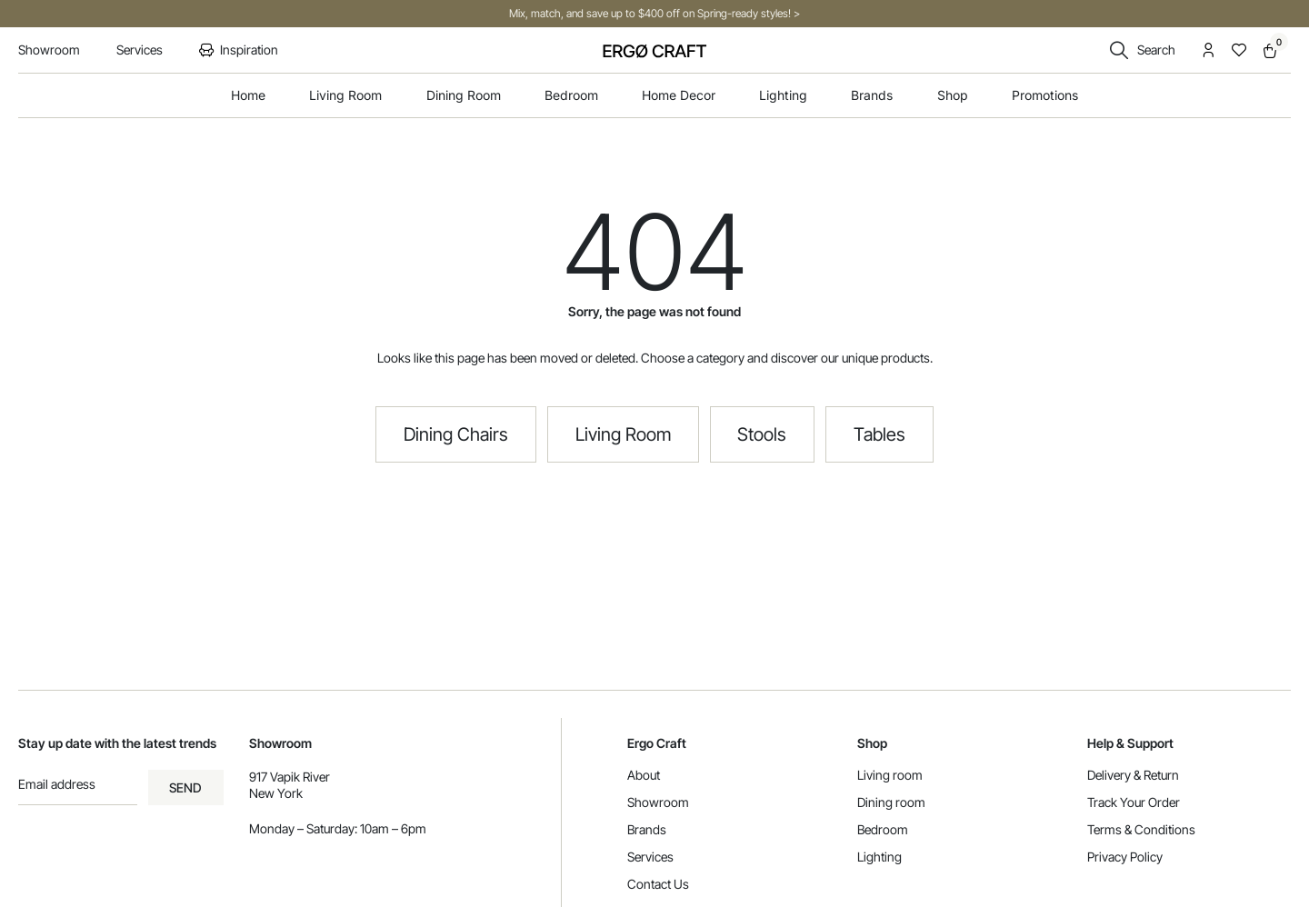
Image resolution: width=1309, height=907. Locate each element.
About (643, 774)
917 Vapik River (289, 776)
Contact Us (658, 884)
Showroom (658, 802)
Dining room (891, 802)
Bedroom (882, 829)
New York (276, 793)
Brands (646, 829)
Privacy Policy (1125, 856)
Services (650, 856)
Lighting (879, 856)
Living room (890, 774)
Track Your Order (1133, 802)
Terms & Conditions (1141, 829)
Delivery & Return (1133, 774)
